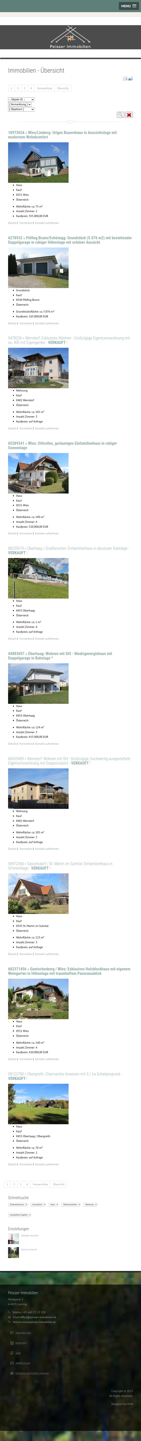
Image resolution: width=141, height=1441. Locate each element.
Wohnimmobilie (70, 1204)
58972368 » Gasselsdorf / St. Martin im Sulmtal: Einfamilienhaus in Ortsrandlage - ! (60, 866)
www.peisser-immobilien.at (39, 1322)
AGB (18, 1353)
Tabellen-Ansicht (29, 1235)
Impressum (23, 1363)
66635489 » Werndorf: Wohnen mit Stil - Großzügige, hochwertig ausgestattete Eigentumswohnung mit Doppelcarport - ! (69, 761)
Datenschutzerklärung (32, 1373)
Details (12, 223)
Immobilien (23, 1333)
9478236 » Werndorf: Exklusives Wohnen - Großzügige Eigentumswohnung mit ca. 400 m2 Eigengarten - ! (69, 340)
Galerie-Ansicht (29, 1249)
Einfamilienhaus (17, 1204)
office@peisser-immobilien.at (38, 1317)
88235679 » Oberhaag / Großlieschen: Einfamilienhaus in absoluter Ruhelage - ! (68, 550)
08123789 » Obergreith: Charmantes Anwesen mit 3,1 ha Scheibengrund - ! (65, 1076)
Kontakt (21, 1343)
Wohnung (89, 1204)
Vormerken (25, 223)
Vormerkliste (44, 88)
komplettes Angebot (18, 1214)
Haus (53, 1204)
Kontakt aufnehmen (47, 223)
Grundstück (37, 1204)
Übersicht (63, 88)
